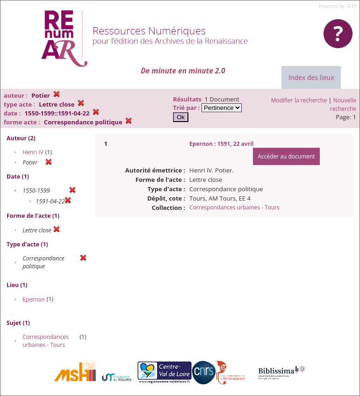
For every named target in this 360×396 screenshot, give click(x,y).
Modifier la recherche (299, 100)
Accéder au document (286, 156)
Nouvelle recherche (343, 104)
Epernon (33, 299)
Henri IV (32, 152)
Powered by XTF (337, 6)
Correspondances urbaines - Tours (45, 341)
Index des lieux (311, 77)
